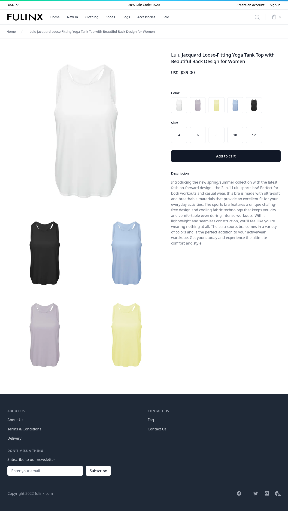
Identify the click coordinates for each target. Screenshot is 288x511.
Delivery (14, 438)
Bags (126, 17)
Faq (151, 419)
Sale (166, 17)
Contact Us (157, 429)
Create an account (250, 5)
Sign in (275, 5)
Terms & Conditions (24, 429)
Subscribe (98, 470)
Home (55, 17)
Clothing (91, 17)
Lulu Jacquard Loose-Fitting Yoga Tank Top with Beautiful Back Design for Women (92, 31)
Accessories (146, 17)
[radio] (179, 105)
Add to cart (226, 156)
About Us (15, 419)
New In (72, 17)
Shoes (110, 17)
